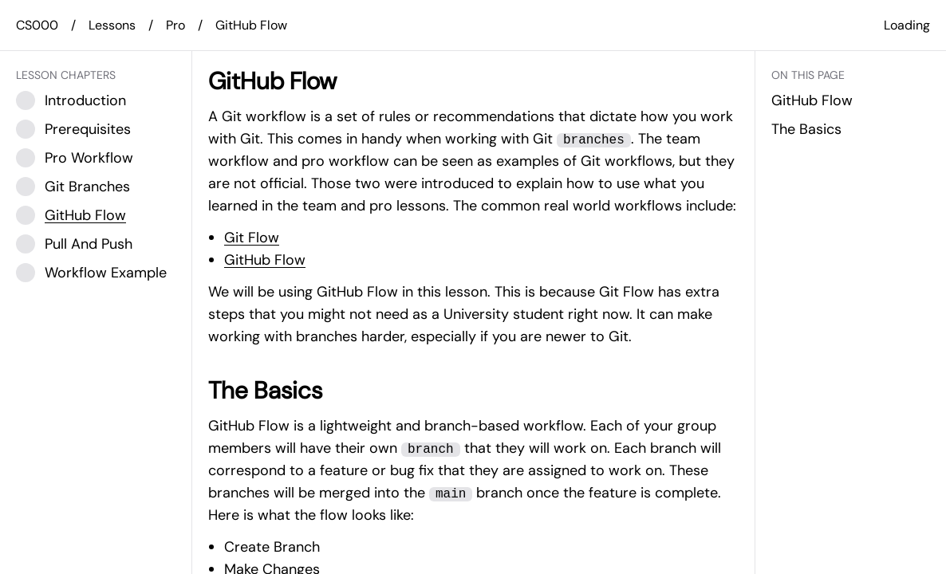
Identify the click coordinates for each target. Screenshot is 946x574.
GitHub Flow (251, 25)
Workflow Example (106, 272)
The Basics (806, 129)
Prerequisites (88, 129)
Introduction (85, 100)
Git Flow (251, 237)
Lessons (112, 25)
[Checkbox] (25, 100)
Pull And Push (88, 244)
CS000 (37, 25)
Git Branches (87, 186)
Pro (175, 25)
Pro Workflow (89, 157)
